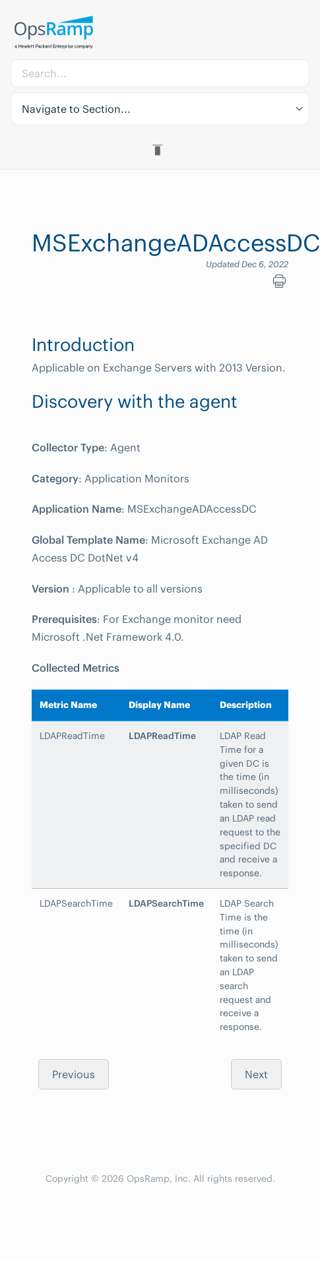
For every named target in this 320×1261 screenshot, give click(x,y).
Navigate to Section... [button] (76, 108)
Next (256, 1074)
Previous (73, 1074)
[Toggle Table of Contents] (160, 149)
